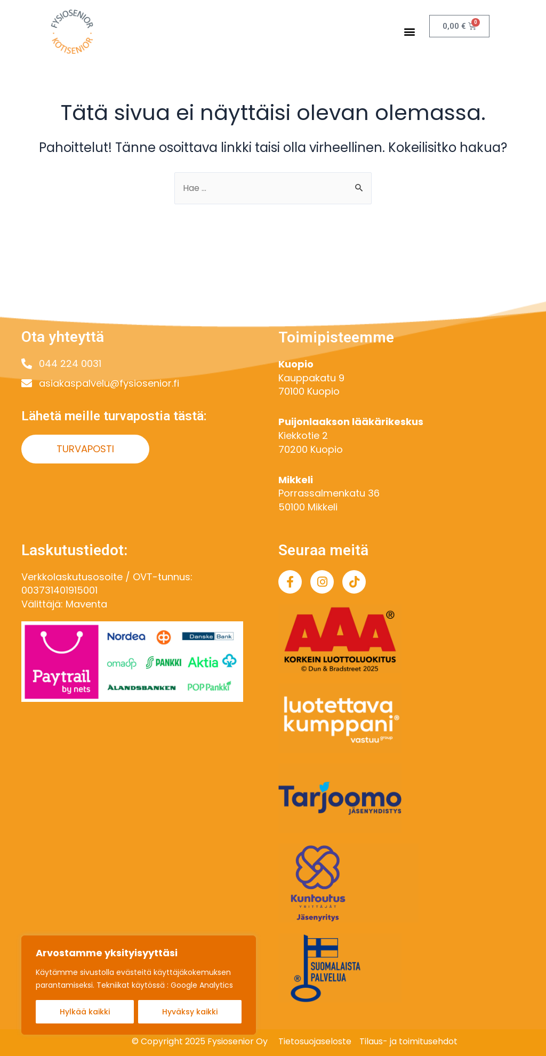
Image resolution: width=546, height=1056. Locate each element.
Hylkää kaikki (85, 1011)
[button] (410, 32)
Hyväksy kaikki (190, 1011)
